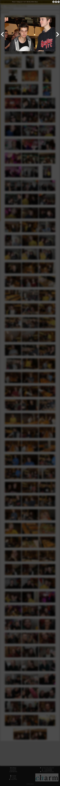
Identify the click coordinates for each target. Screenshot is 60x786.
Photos (13, 1)
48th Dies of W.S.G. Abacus (32, 1)
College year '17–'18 (21, 1)
